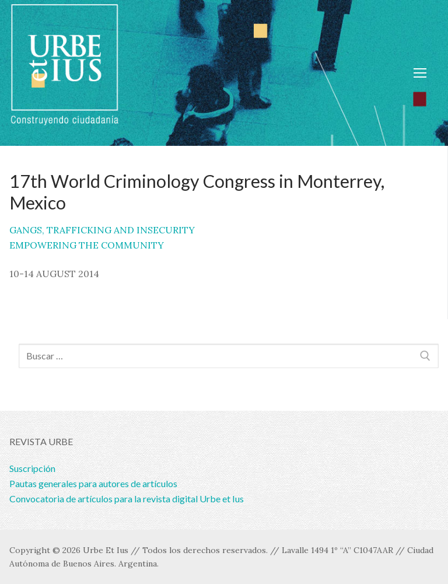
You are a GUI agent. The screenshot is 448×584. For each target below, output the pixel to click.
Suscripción (32, 468)
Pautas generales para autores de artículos (93, 483)
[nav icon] (420, 73)
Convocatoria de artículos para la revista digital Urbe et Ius (126, 498)
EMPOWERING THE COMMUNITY (86, 245)
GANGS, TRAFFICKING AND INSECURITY (102, 230)
